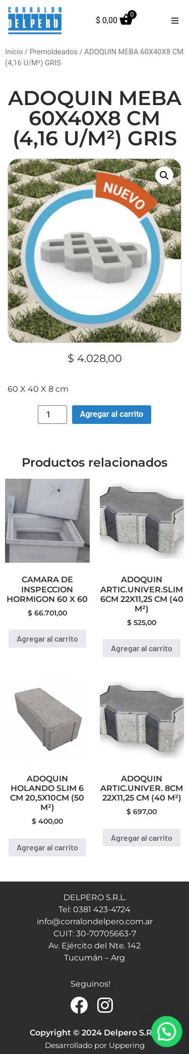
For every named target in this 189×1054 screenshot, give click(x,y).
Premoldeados (54, 51)
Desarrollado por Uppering (95, 1045)
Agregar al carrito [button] (47, 638)
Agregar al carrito (112, 414)
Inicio (14, 51)
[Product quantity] (52, 414)
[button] (175, 21)
